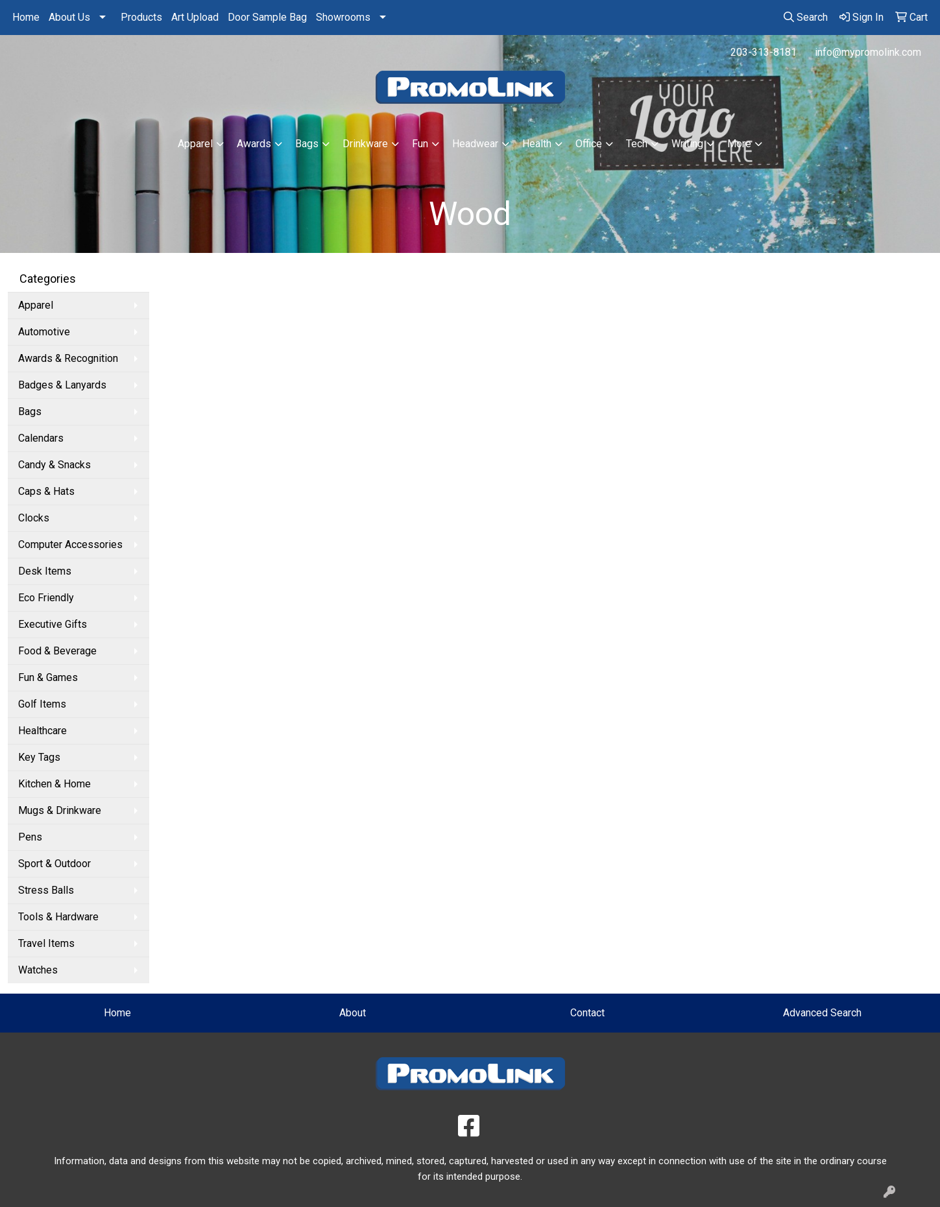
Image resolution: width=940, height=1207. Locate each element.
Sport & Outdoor (54, 863)
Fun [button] (420, 143)
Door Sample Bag (267, 17)
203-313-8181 (763, 52)
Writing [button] (687, 143)
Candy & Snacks (54, 465)
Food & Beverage (57, 651)
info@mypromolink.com (868, 52)
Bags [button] (307, 143)
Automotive (44, 332)
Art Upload (195, 17)
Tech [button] (636, 143)
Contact (587, 1013)
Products (141, 17)
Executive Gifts (52, 624)
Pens (30, 837)
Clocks (33, 518)
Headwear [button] (475, 143)
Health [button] (536, 143)
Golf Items (42, 704)
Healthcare (42, 730)
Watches (38, 970)
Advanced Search (822, 1013)
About (352, 1013)
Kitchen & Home (54, 784)
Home (26, 17)
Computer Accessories (70, 544)
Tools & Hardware (58, 917)
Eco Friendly (46, 598)
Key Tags (39, 757)
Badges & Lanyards (62, 385)
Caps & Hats (46, 491)
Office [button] (588, 143)
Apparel (35, 305)
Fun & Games (48, 677)
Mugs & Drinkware (59, 810)
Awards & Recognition (68, 358)
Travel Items (46, 943)
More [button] (739, 143)
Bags (30, 411)
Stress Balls (46, 890)
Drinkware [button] (365, 143)
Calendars (41, 438)
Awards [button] (254, 143)
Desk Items (44, 571)
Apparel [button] (195, 143)
